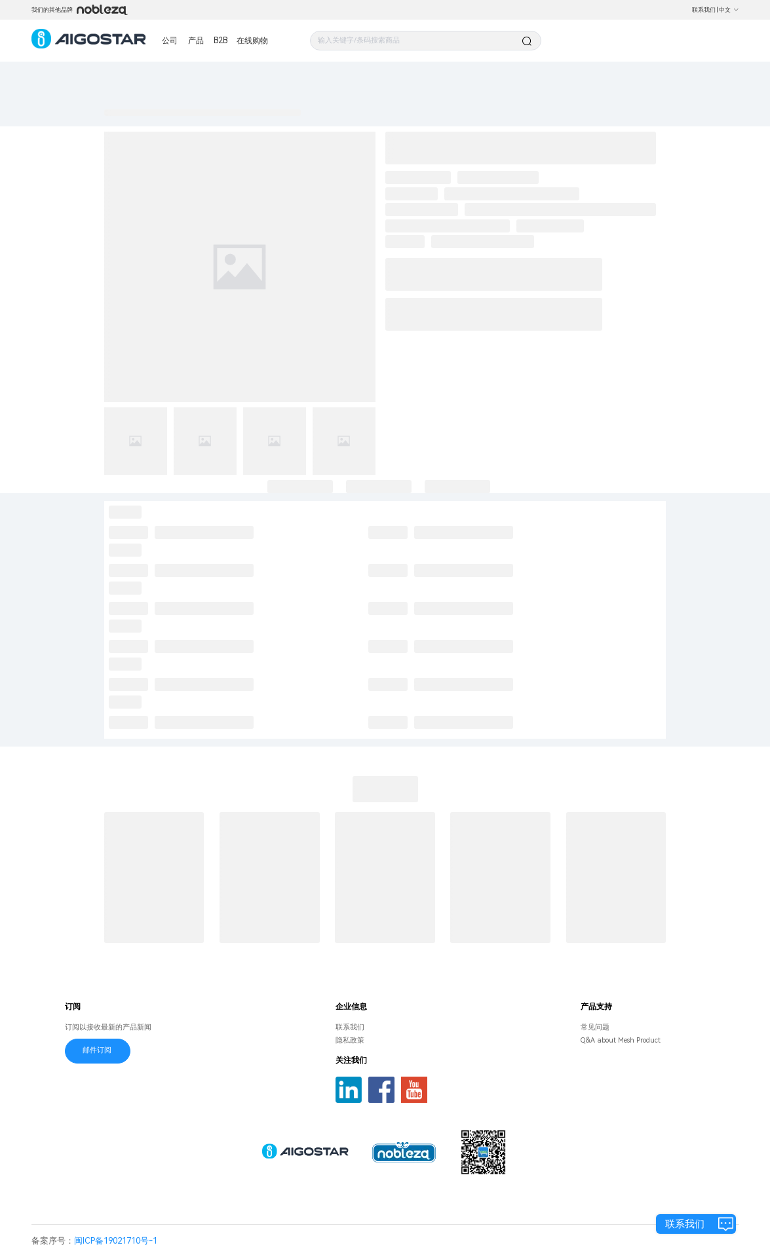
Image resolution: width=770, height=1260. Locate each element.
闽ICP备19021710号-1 (115, 1241)
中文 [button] (729, 10)
